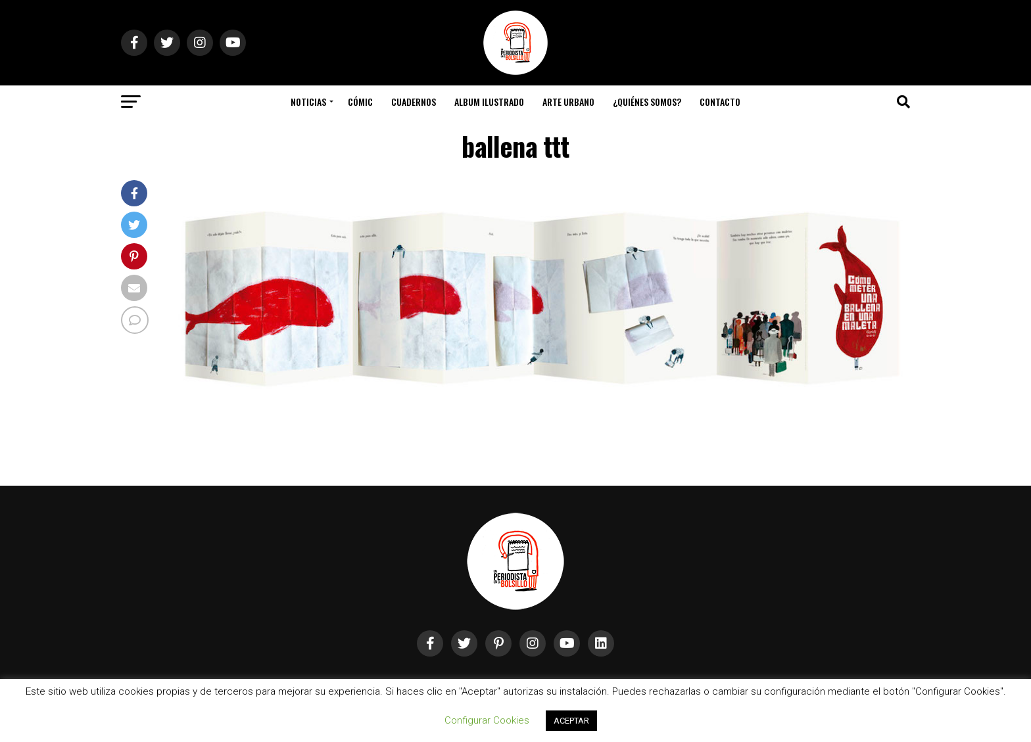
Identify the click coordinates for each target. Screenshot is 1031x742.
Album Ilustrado (489, 101)
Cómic (360, 101)
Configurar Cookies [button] (486, 720)
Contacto (720, 101)
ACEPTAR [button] (571, 721)
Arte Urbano (568, 101)
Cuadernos (413, 101)
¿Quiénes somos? (647, 101)
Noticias (308, 101)
